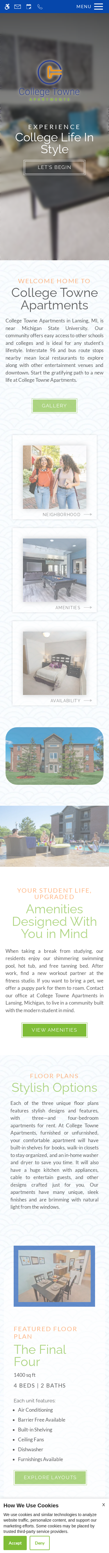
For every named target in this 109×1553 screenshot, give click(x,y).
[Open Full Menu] (88, 6)
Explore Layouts (50, 1477)
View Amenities (54, 1030)
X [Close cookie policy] (103, 1504)
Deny (39, 1542)
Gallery (54, 406)
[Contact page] (17, 6)
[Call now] (40, 6)
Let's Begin (55, 167)
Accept (15, 1542)
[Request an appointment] (29, 6)
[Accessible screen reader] (7, 6)
